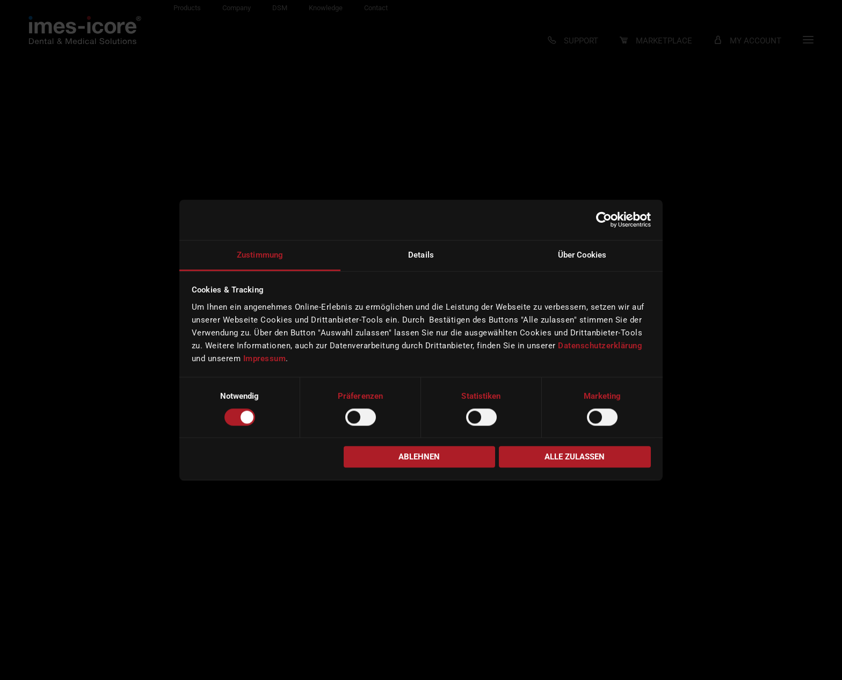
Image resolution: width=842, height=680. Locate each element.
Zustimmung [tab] (260, 255)
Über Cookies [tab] (582, 255)
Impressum (264, 358)
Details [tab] (421, 255)
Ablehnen (419, 457)
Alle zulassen (575, 457)
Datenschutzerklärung (600, 345)
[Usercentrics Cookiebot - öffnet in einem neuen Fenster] (604, 219)
